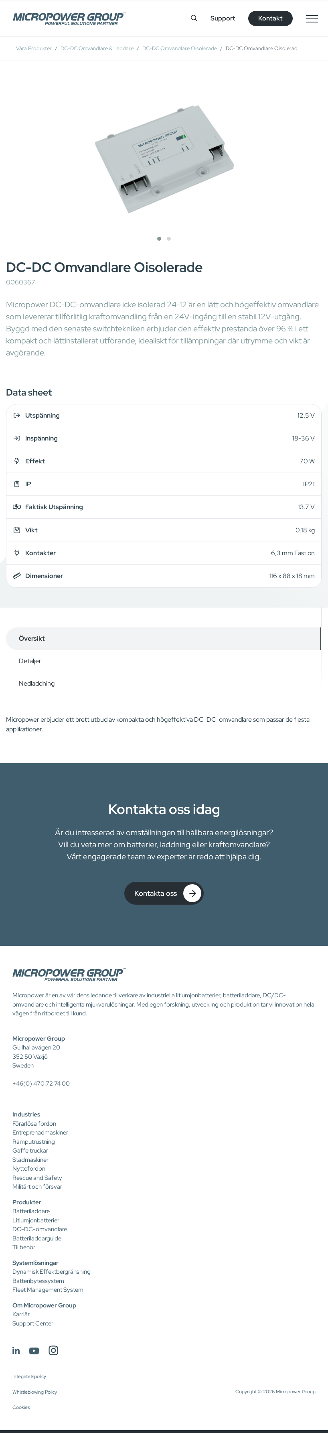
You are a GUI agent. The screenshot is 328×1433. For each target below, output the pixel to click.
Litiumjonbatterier (35, 1220)
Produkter (26, 1202)
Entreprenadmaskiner (40, 1133)
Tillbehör (23, 1247)
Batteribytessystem (38, 1281)
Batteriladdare (31, 1211)
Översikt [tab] (32, 638)
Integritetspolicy (29, 1376)
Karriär (21, 1314)
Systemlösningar (35, 1263)
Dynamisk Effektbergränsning (51, 1272)
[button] (159, 239)
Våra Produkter (34, 48)
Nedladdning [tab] (37, 683)
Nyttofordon (28, 1169)
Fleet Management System (47, 1290)
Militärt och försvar (37, 1187)
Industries (26, 1114)
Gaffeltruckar (30, 1151)
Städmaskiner (30, 1160)
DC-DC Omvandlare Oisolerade (179, 48)
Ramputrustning (33, 1142)
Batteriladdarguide (36, 1238)
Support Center (32, 1323)
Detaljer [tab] (30, 661)
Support (223, 18)
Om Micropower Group (44, 1305)
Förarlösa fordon (34, 1124)
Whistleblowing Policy (34, 1392)
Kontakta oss (167, 893)
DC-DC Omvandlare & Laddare (97, 48)
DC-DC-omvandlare (39, 1229)
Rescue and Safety (37, 1178)
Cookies (21, 1407)
